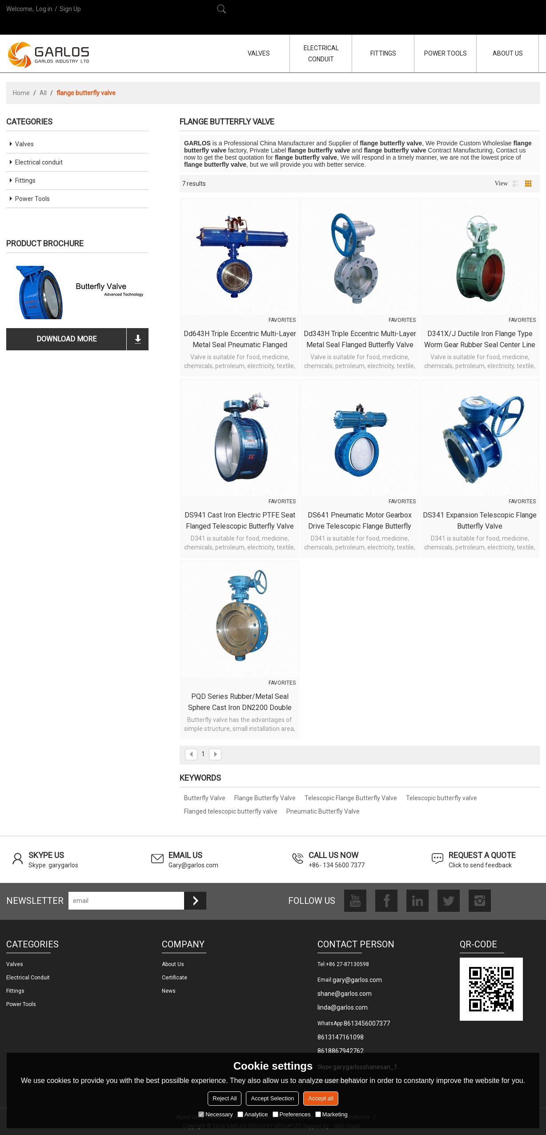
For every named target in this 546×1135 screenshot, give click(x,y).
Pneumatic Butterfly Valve (323, 811)
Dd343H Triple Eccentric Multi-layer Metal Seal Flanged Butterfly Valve (360, 339)
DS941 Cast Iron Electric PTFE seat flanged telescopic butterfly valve (240, 520)
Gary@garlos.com (193, 865)
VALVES (259, 53)
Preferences (292, 1114)
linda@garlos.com (342, 1007)
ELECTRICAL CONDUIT (321, 53)
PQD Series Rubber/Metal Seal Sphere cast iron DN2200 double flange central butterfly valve (240, 702)
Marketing (331, 1114)
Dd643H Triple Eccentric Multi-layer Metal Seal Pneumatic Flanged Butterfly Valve (240, 339)
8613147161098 (340, 1037)
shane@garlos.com (344, 993)
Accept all (320, 1098)
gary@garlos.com (357, 979)
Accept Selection (272, 1098)
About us (173, 964)
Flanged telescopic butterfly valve (230, 811)
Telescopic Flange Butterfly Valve (351, 798)
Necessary (215, 1114)
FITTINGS (383, 53)
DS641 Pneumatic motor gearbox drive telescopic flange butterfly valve (360, 521)
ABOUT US (508, 53)
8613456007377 (367, 1023)
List (515, 183)
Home (21, 92)
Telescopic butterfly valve (441, 798)
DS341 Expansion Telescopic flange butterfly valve (480, 520)
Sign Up (70, 8)
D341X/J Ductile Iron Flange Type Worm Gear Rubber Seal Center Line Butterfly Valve (479, 339)
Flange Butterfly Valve (265, 798)
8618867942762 (340, 1051)
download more (66, 339)
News (169, 991)
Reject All (225, 1098)
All (43, 92)
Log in (44, 8)
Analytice (252, 1114)
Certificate (174, 978)
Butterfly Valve (204, 798)
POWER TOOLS (445, 53)
